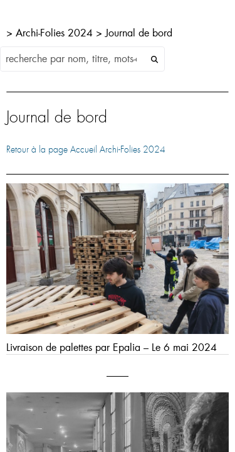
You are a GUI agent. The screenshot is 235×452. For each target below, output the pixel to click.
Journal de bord (138, 32)
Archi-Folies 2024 (56, 32)
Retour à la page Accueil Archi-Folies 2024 (85, 149)
